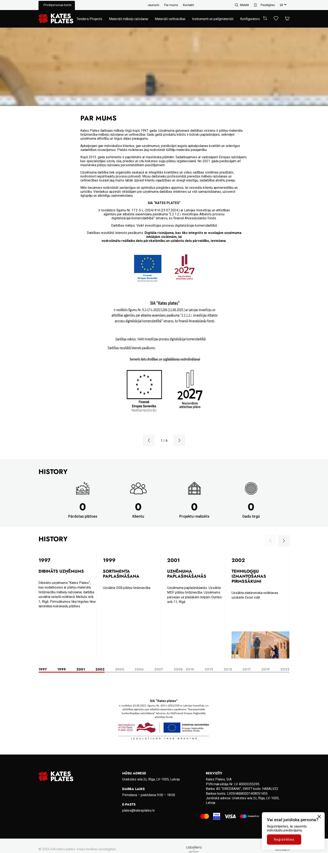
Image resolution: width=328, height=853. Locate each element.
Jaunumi (153, 5)
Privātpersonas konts (58, 5)
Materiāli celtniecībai (170, 19)
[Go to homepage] (55, 18)
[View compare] (265, 19)
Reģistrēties (284, 840)
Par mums (171, 5)
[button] (149, 440)
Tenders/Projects (89, 19)
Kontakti (188, 5)
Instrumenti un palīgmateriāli (212, 19)
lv (281, 5)
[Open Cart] (287, 18)
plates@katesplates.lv (138, 810)
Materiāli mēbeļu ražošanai (128, 19)
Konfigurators (250, 19)
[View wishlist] (276, 19)
